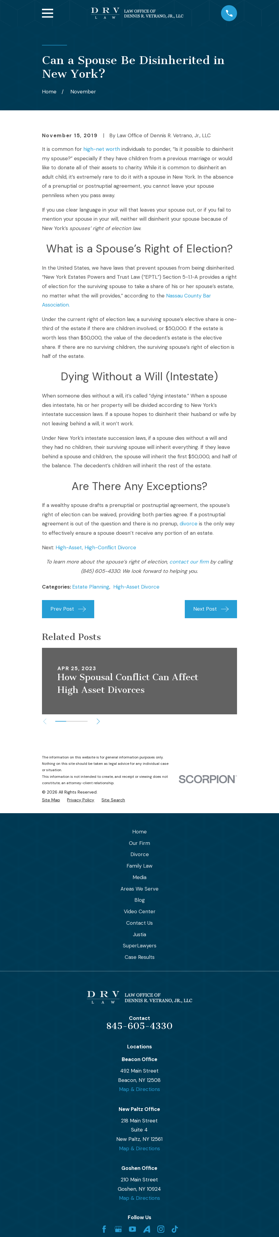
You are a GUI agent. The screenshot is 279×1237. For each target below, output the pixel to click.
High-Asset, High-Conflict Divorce (96, 547)
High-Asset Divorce (136, 586)
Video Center (140, 911)
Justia (139, 934)
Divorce (139, 854)
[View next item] (101, 721)
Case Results (140, 957)
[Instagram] (161, 1229)
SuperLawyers (139, 945)
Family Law (139, 865)
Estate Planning (90, 586)
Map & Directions (139, 1089)
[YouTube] (132, 1229)
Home (139, 831)
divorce (188, 523)
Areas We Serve (139, 888)
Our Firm (139, 843)
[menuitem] (51, 800)
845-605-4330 (139, 1026)
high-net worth (101, 149)
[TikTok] (174, 1229)
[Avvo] (146, 1229)
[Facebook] (104, 1229)
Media (139, 877)
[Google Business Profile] (118, 1229)
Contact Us (139, 923)
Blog (139, 900)
